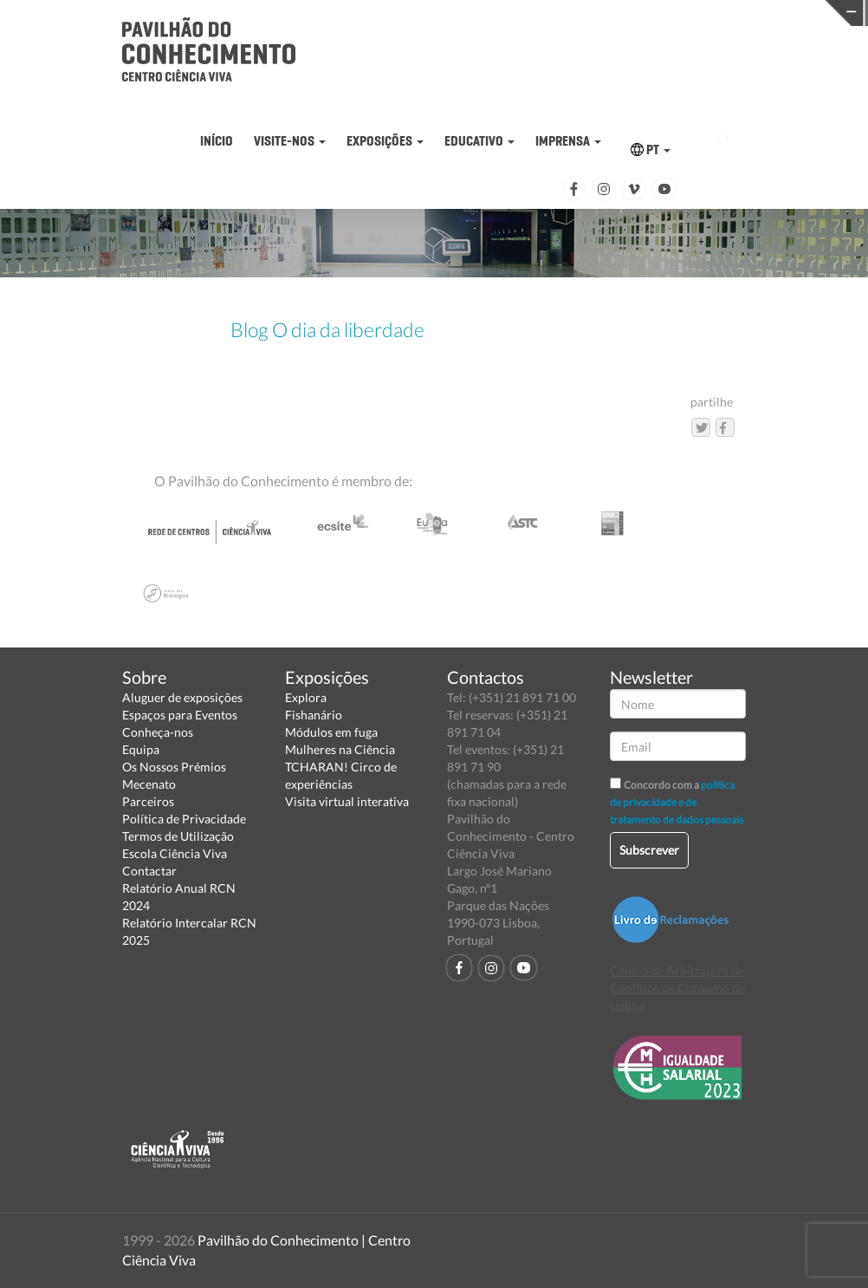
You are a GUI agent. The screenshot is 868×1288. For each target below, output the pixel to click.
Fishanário (313, 714)
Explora (306, 697)
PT (650, 149)
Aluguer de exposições (182, 697)
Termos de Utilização (178, 836)
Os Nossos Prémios (174, 766)
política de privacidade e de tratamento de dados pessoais (676, 802)
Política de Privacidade (184, 818)
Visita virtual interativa (347, 801)
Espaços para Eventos (179, 714)
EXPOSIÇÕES (385, 141)
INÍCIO (216, 141)
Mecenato (149, 784)
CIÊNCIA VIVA (593, 11)
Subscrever (649, 849)
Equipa (140, 749)
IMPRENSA (568, 141)
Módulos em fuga (331, 732)
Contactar (149, 870)
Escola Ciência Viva (174, 853)
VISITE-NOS (290, 141)
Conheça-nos (157, 732)
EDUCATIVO (479, 141)
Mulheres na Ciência (340, 749)
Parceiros (148, 801)
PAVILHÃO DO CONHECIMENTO (405, 13)
